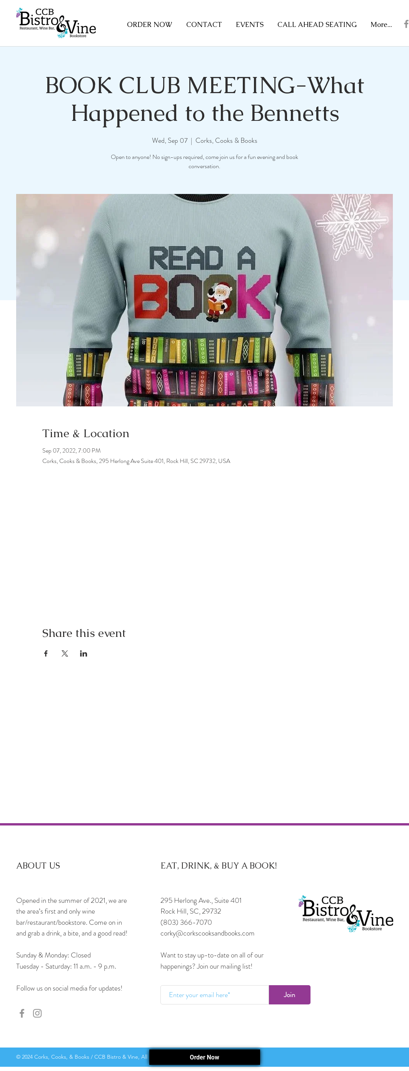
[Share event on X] (64, 653)
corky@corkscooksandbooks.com (207, 933)
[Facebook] (22, 1013)
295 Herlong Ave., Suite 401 (201, 900)
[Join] (290, 994)
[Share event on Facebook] (46, 653)
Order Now (204, 1057)
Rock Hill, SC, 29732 (190, 911)
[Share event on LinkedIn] (83, 653)
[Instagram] (37, 1013)
